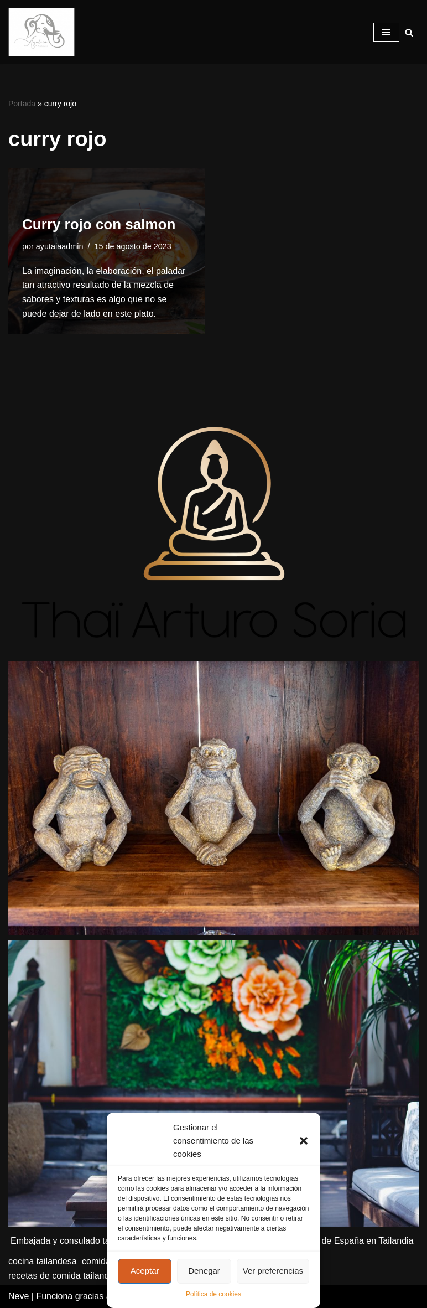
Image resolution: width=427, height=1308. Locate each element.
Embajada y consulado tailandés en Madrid (95, 1240)
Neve (18, 1296)
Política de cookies (213, 1294)
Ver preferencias (273, 1270)
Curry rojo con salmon (98, 224)
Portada (21, 103)
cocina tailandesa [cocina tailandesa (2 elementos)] (42, 1261)
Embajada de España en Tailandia (346, 1240)
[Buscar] (409, 32)
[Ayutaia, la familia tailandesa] (41, 32)
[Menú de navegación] (386, 32)
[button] (303, 1140)
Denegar (204, 1270)
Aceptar (145, 1270)
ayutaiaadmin (60, 246)
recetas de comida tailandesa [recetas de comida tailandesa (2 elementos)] (65, 1275)
